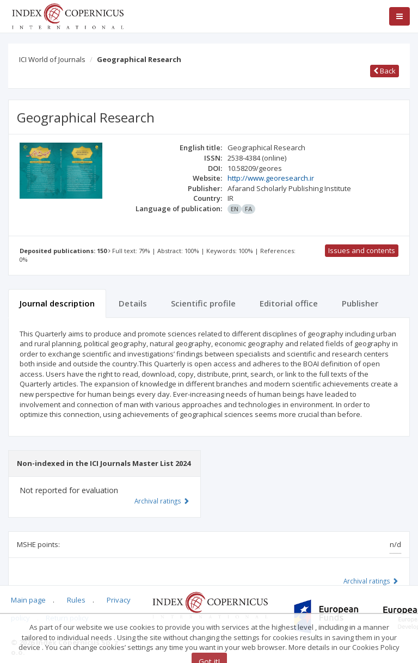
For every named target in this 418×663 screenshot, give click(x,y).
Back (384, 71)
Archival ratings (370, 580)
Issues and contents (361, 250)
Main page (28, 600)
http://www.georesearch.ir (271, 178)
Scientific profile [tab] (203, 303)
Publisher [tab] (360, 303)
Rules (76, 600)
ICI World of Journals (52, 59)
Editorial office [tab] (289, 303)
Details (133, 303)
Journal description (57, 303)
